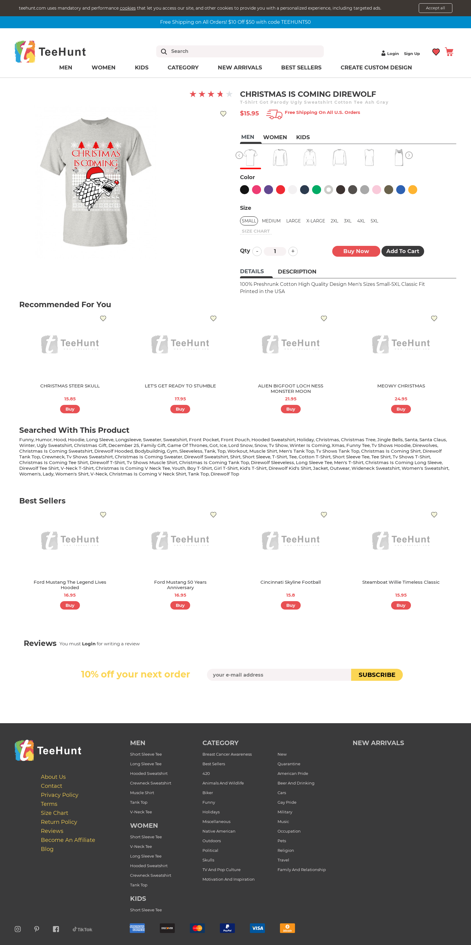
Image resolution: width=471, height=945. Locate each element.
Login (389, 53)
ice (223, 445)
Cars (282, 792)
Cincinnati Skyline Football (290, 582)
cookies (128, 8)
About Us (53, 777)
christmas (327, 439)
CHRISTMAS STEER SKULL (70, 386)
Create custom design (376, 67)
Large (293, 221)
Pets (282, 840)
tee (293, 457)
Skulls (208, 860)
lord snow (240, 445)
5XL (374, 221)
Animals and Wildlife (223, 783)
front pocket (204, 439)
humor (43, 439)
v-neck (98, 474)
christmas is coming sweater (148, 457)
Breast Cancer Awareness (227, 754)
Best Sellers (301, 67)
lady (48, 474)
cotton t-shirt (315, 457)
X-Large (315, 221)
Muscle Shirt (142, 792)
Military (285, 811)
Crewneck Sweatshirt (150, 783)
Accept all (435, 7)
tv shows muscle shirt (152, 462)
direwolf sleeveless (272, 462)
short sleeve (256, 457)
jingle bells (390, 439)
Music (283, 821)
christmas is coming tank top (214, 462)
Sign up (412, 53)
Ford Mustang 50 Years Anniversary (180, 584)
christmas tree (358, 439)
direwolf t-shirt (107, 462)
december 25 (123, 445)
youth (178, 468)
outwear (340, 468)
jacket (320, 468)
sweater (152, 439)
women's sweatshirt (425, 468)
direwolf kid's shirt (290, 468)
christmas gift (90, 445)
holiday (305, 439)
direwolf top (225, 474)
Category (183, 67)
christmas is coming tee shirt (53, 462)
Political (210, 850)
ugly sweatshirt (54, 445)
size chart (256, 231)
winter (27, 445)
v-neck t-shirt (77, 468)
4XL (361, 221)
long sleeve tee (314, 462)
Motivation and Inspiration (228, 879)
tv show (278, 445)
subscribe (377, 674)
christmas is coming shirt (391, 451)
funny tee (358, 445)
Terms (49, 804)
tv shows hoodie (391, 445)
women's (30, 474)
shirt (235, 457)
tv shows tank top (337, 451)
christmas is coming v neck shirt (147, 474)
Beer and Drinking (296, 783)
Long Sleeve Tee (146, 763)
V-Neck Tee (141, 811)
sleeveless (190, 451)
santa (411, 439)
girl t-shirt (226, 468)
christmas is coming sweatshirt (56, 451)
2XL (334, 221)
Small (249, 221)
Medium (271, 221)
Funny (208, 802)
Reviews (52, 831)
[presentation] (235, 695)
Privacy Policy (59, 795)
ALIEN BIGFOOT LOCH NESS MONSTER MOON (290, 388)
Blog (47, 849)
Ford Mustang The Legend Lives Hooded (70, 584)
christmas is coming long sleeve (403, 462)
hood (59, 439)
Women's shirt (72, 474)
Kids (141, 67)
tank (209, 451)
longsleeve (128, 439)
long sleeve (100, 439)
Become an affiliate (68, 840)
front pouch (235, 439)
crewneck (53, 457)
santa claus (432, 439)
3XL (347, 221)
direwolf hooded (113, 451)
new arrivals (378, 743)
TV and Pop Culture (221, 869)
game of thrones (187, 445)
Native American (218, 831)
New (282, 754)
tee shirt (381, 457)
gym (172, 451)
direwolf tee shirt (39, 468)
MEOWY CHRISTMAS (401, 386)
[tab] (256, 272)
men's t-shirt (348, 462)
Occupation (289, 831)
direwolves (424, 445)
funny (26, 439)
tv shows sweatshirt (89, 457)
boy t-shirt (199, 468)
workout (237, 451)
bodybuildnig (150, 451)
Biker (207, 792)
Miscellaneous (216, 821)
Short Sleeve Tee (146, 754)
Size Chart (54, 813)
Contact (51, 786)
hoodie (76, 439)
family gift (153, 445)
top (221, 451)
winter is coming (310, 445)
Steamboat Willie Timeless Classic (401, 582)
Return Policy (59, 822)
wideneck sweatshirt (375, 468)
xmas (338, 445)
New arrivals (240, 67)
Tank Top (138, 802)
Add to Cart (402, 251)
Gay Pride (287, 802)
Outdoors (211, 840)
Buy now (356, 251)
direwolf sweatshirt (206, 457)
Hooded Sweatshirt (149, 773)
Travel (283, 860)
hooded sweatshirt (273, 439)
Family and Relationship (302, 869)
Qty (245, 250)
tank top (198, 474)
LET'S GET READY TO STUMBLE (180, 386)
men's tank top (296, 451)
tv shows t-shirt (411, 457)
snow (260, 445)
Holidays (211, 811)
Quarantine (289, 763)
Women (104, 67)
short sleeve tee (351, 457)
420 (206, 773)
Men (65, 67)
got (213, 445)
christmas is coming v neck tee (133, 468)
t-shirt (279, 457)
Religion (286, 850)
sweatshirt (175, 439)
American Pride (293, 773)
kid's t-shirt (253, 468)
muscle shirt (263, 451)
